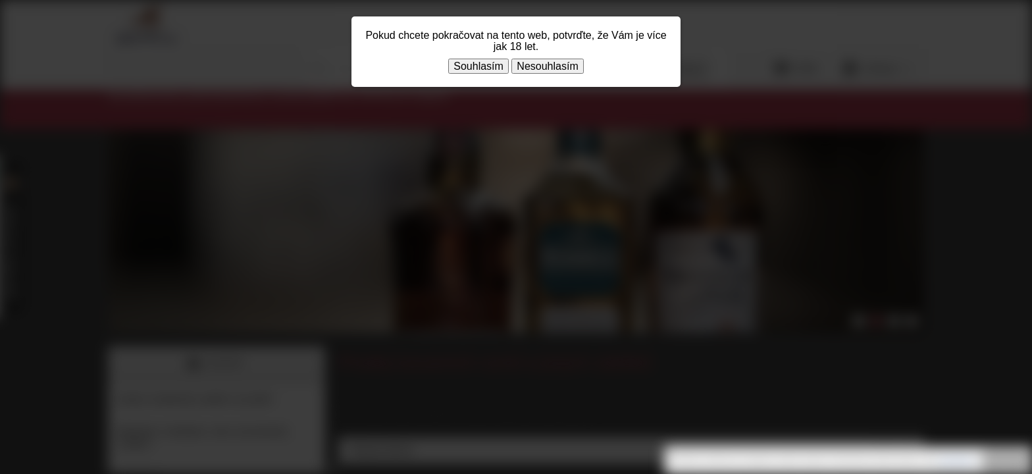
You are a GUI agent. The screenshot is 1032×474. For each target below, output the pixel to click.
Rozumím (1005, 460)
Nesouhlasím (547, 66)
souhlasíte (956, 460)
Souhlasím (478, 66)
